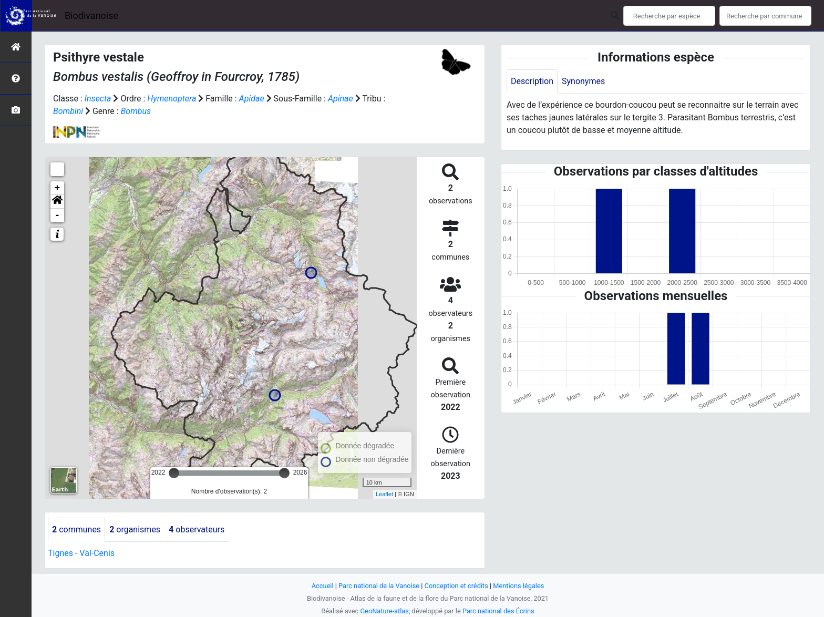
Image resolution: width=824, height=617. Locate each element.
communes (76, 529)
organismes (134, 529)
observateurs (196, 529)
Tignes (60, 553)
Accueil (323, 586)
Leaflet (384, 494)
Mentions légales (518, 586)
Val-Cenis (97, 553)
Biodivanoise (91, 15)
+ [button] (57, 188)
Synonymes (583, 81)
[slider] (174, 473)
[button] (57, 202)
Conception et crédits (456, 586)
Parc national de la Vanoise (378, 586)
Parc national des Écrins (498, 611)
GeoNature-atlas (384, 611)
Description (532, 81)
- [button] (57, 215)
